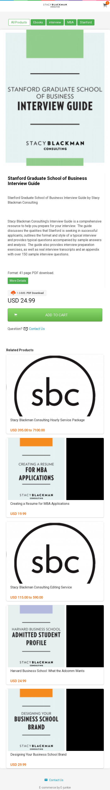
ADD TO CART (41, 315)
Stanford (86, 22)
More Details (18, 280)
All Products (19, 22)
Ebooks (38, 22)
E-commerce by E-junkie (55, 787)
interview (55, 22)
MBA (70, 22)
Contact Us (37, 329)
